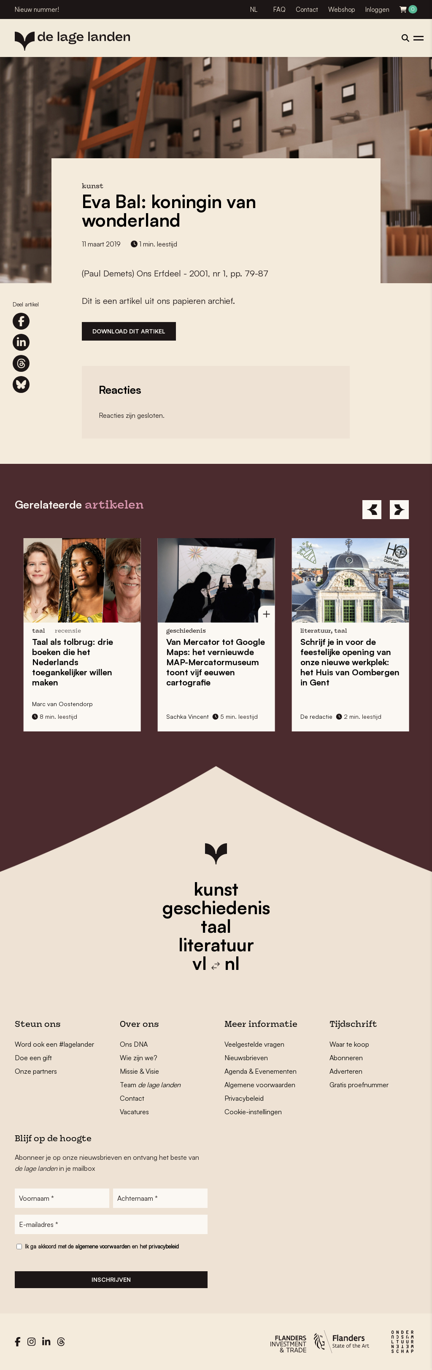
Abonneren (346, 1057)
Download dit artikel (128, 331)
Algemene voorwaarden (259, 1084)
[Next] (399, 509)
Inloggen (377, 9)
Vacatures (134, 1111)
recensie (70, 631)
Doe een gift (33, 1057)
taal (216, 926)
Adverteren (345, 1071)
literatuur (216, 945)
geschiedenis (216, 907)
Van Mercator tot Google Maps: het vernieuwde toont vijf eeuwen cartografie (218, 662)
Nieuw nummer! (37, 9)
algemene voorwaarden (102, 1246)
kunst (216, 889)
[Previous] (371, 509)
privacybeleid (163, 1246)
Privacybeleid (244, 1098)
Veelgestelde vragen (254, 1044)
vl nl (216, 963)
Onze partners (36, 1071)
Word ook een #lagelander (54, 1044)
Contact (307, 9)
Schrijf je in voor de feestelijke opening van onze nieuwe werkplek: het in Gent (352, 662)
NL (253, 9)
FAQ (279, 9)
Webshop (341, 9)
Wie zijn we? (138, 1057)
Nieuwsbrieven (246, 1057)
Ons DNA (134, 1044)
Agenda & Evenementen (260, 1071)
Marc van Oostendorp (65, 703)
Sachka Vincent (190, 716)
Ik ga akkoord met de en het (102, 1246)
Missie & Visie (139, 1071)
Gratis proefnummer (359, 1084)
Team (150, 1084)
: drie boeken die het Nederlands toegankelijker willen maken (75, 662)
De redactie (319, 716)
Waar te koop (349, 1044)
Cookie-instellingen (253, 1111)
